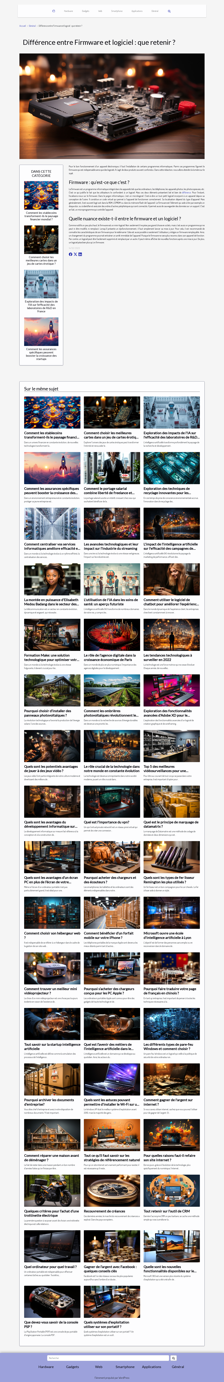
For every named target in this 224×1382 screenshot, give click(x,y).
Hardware (68, 11)
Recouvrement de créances (104, 1211)
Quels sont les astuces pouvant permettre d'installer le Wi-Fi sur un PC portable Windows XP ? (111, 1104)
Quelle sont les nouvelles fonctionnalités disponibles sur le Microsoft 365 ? (169, 1271)
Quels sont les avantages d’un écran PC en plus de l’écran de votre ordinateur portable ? (51, 881)
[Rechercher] (108, 1358)
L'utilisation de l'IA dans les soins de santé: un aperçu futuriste (111, 602)
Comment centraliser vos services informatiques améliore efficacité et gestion (51, 548)
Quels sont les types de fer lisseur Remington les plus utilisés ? (169, 879)
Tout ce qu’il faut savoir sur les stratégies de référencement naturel (112, 1157)
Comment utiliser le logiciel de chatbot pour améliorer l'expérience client (171, 604)
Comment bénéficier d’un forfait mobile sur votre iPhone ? (108, 935)
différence (186, 192)
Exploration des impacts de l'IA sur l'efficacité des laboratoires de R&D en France (41, 306)
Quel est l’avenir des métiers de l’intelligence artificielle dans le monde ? (108, 1048)
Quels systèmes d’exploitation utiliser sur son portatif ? (106, 1324)
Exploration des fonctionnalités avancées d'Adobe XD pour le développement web (168, 715)
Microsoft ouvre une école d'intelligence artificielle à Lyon (167, 935)
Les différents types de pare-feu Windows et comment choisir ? (168, 1046)
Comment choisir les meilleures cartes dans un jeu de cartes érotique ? (41, 260)
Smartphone (116, 11)
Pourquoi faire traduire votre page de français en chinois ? (170, 991)
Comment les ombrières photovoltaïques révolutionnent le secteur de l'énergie (110, 715)
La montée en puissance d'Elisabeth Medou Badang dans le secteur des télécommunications (51, 604)
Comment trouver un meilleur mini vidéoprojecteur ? (50, 991)
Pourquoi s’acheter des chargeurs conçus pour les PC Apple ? (109, 991)
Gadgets (85, 11)
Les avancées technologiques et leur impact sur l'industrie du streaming (111, 546)
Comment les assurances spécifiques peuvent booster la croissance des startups (41, 354)
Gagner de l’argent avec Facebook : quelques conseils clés (110, 1269)
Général (155, 11)
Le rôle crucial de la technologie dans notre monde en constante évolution (112, 768)
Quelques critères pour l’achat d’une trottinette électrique (51, 1213)
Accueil (22, 25)
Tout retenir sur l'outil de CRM (167, 1211)
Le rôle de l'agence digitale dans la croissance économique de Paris (110, 657)
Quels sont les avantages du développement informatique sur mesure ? (49, 826)
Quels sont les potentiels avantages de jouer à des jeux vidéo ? (51, 768)
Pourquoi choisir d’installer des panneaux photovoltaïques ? (47, 713)
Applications (137, 11)
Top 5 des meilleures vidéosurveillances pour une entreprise (165, 770)
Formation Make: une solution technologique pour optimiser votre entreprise (51, 659)
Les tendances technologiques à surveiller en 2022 (168, 657)
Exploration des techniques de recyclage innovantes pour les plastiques (167, 492)
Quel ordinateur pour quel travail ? (50, 1267)
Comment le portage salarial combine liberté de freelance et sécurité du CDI (108, 492)
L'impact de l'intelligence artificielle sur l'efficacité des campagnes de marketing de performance (171, 548)
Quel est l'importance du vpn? (106, 822)
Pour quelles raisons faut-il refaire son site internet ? (169, 1157)
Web (100, 11)
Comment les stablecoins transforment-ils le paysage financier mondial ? (41, 216)
